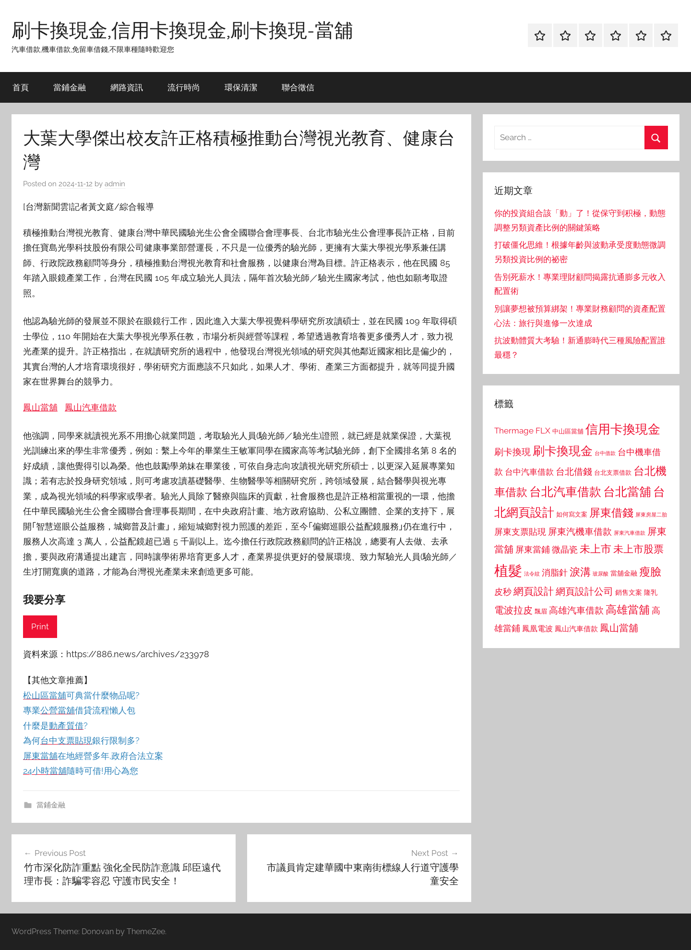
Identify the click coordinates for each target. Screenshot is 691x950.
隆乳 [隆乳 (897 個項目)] (650, 592)
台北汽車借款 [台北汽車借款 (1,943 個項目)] (565, 491)
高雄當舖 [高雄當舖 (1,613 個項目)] (628, 609)
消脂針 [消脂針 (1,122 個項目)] (555, 572)
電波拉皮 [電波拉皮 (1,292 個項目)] (513, 610)
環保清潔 (241, 87)
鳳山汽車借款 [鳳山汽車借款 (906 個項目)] (576, 629)
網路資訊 (126, 87)
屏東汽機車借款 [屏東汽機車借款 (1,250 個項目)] (580, 531)
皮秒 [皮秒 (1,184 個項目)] (503, 592)
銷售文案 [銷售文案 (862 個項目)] (628, 592)
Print (40, 626)
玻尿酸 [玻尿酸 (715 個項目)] (600, 574)
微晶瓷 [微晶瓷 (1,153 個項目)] (565, 549)
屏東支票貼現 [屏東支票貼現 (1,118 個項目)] (520, 532)
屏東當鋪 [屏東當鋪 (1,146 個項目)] (532, 549)
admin (115, 184)
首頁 (20, 87)
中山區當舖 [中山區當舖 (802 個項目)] (568, 431)
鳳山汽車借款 (91, 407)
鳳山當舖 (40, 407)
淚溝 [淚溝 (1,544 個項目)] (580, 571)
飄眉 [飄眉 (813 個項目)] (541, 611)
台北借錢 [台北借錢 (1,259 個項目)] (574, 471)
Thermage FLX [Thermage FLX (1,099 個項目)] (522, 430)
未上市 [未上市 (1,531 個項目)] (595, 548)
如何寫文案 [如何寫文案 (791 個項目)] (571, 514)
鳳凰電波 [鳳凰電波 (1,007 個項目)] (537, 628)
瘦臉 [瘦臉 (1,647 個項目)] (650, 571)
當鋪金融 (69, 87)
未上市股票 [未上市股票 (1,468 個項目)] (638, 549)
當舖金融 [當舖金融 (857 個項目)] (623, 573)
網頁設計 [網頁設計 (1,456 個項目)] (533, 591)
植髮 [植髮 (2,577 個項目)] (508, 570)
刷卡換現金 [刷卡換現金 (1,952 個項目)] (563, 451)
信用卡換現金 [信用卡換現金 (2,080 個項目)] (622, 428)
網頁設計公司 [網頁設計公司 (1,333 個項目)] (584, 591)
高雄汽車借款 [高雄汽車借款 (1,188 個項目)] (576, 610)
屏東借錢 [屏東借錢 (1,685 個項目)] (611, 512)
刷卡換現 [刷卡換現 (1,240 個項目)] (512, 451)
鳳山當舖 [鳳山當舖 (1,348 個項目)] (619, 628)
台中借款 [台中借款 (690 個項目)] (605, 453)
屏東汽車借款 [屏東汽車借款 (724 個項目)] (629, 532)
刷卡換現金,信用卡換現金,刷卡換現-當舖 (182, 30)
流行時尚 (183, 87)
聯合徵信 (298, 87)
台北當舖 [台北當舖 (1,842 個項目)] (627, 492)
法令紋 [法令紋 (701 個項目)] (532, 574)
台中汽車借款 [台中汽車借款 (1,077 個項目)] (529, 472)
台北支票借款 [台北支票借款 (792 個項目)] (612, 472)
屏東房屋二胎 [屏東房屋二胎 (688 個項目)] (651, 514)
